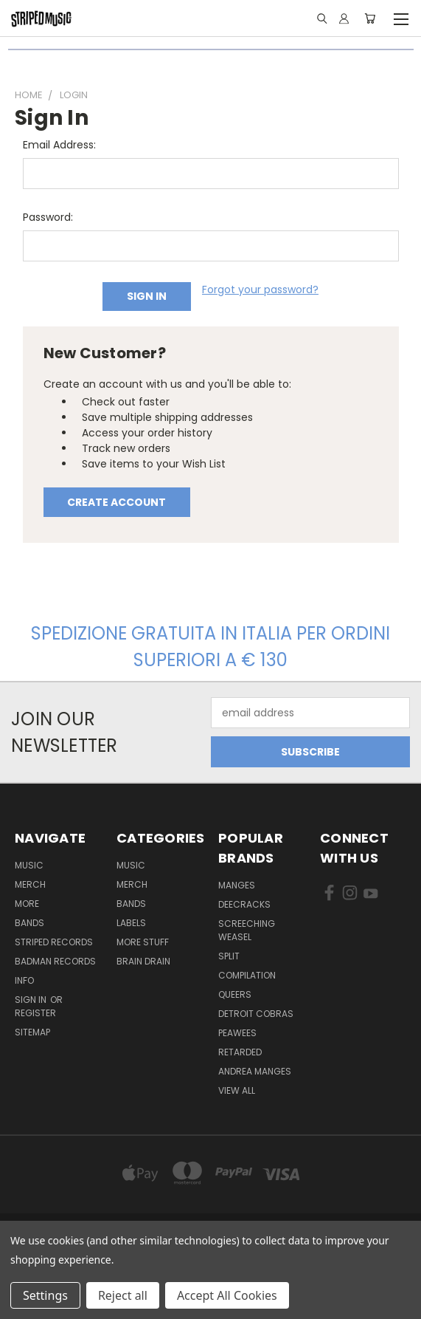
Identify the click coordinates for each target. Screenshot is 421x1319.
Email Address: (59, 144)
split (229, 956)
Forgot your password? (260, 289)
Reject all (122, 1295)
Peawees (237, 1033)
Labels (131, 923)
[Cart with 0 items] (369, 18)
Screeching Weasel (246, 930)
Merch (30, 884)
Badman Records (55, 961)
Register (35, 1013)
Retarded (240, 1052)
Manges (236, 885)
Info (24, 980)
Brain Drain (143, 961)
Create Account (116, 502)
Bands (29, 923)
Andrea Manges (254, 1071)
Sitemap (32, 1032)
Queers (234, 994)
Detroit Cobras (255, 1013)
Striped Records (54, 942)
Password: (48, 217)
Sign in (32, 999)
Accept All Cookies (227, 1295)
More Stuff (142, 942)
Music (29, 865)
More (27, 903)
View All (236, 1090)
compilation (247, 975)
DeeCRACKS (244, 904)
